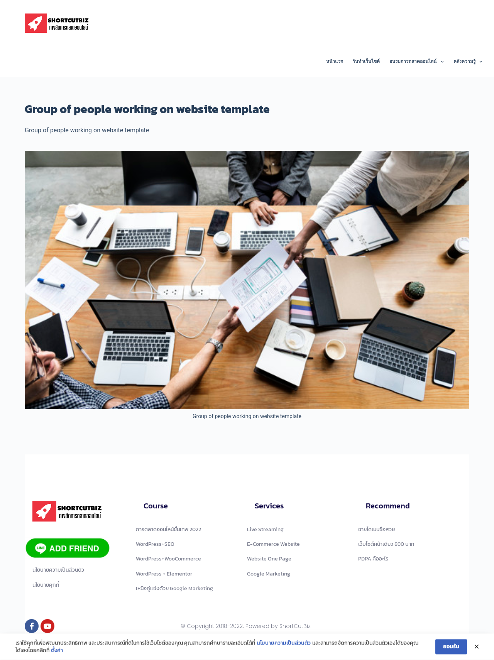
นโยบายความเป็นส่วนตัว (284, 644)
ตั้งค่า (57, 652)
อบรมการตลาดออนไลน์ (418, 61)
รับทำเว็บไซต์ (366, 61)
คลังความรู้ (467, 61)
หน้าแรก (334, 61)
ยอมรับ (451, 648)
